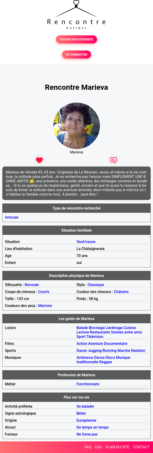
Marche (124, 350)
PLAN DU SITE (117, 447)
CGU (98, 447)
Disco (110, 357)
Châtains (121, 292)
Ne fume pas (87, 434)
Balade (82, 328)
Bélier (81, 413)
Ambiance (85, 357)
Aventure (95, 343)
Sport (81, 336)
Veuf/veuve (86, 242)
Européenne (86, 420)
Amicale (11, 217)
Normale (32, 285)
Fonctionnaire (88, 384)
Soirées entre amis (126, 332)
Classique (96, 285)
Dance (99, 357)
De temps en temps (93, 427)
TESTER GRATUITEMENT (76, 39)
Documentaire (115, 343)
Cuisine (130, 328)
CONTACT (141, 447)
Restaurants (100, 332)
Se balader (85, 406)
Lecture (83, 332)
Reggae (105, 362)
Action (82, 343)
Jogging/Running (102, 350)
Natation (138, 350)
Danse (82, 350)
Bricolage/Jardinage (106, 328)
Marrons (45, 305)
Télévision (94, 336)
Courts (43, 292)
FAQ (88, 447)
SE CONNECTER (76, 54)
